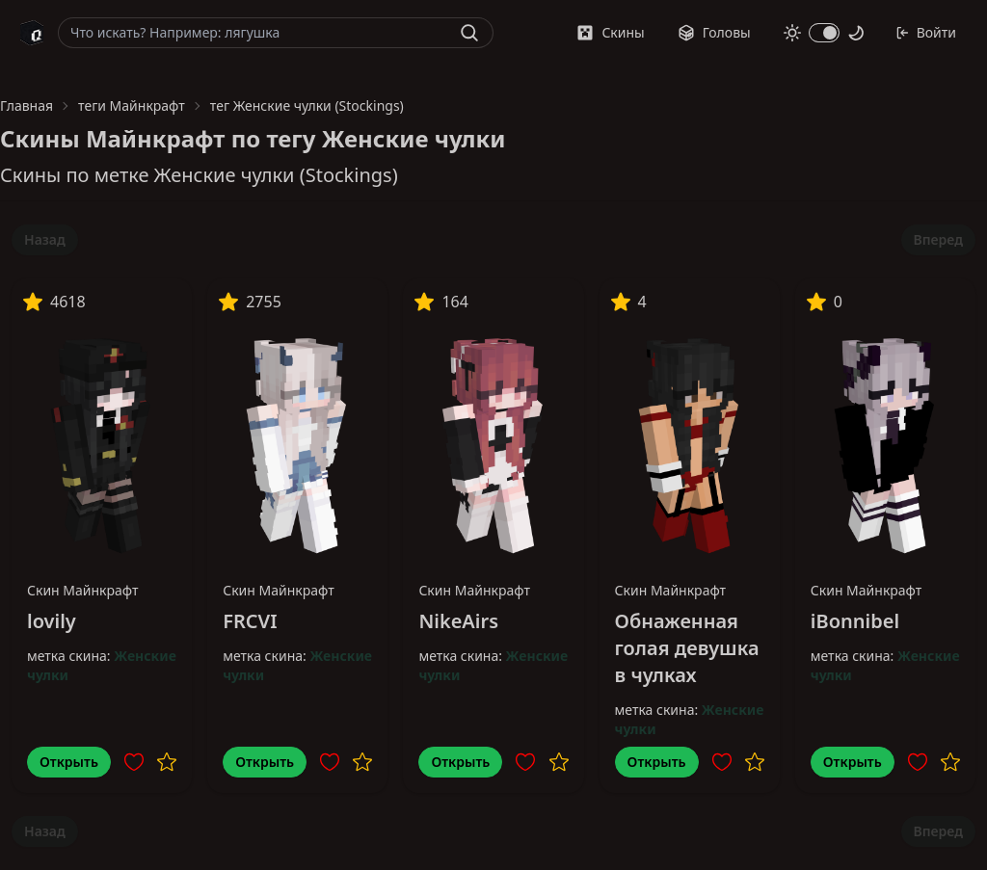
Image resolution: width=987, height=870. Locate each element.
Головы (714, 32)
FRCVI (250, 621)
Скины (610, 32)
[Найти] (469, 32)
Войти (925, 32)
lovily (51, 621)
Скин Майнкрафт (83, 590)
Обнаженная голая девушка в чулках (687, 648)
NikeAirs (458, 621)
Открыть (69, 761)
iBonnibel (855, 621)
